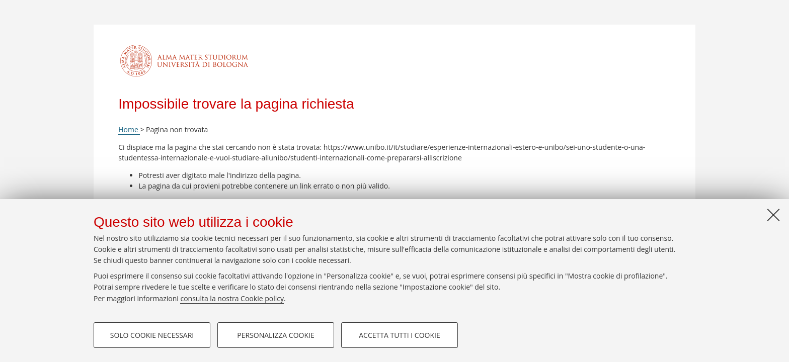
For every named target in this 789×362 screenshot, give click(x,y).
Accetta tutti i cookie (399, 335)
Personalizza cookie (275, 335)
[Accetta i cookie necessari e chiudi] (773, 215)
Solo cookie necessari (152, 335)
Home (129, 129)
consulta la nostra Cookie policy (232, 298)
